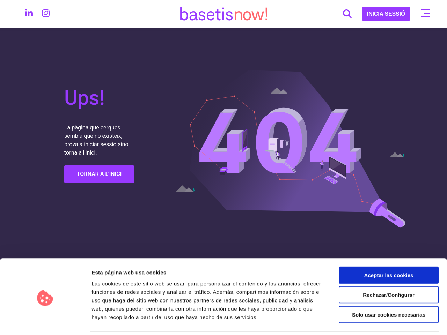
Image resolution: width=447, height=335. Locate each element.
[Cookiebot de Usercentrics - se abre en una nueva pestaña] (45, 321)
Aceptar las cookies (388, 251)
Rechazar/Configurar (389, 271)
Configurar (368, 321)
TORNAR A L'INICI (99, 174)
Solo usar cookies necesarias (388, 290)
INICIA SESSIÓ (386, 14)
